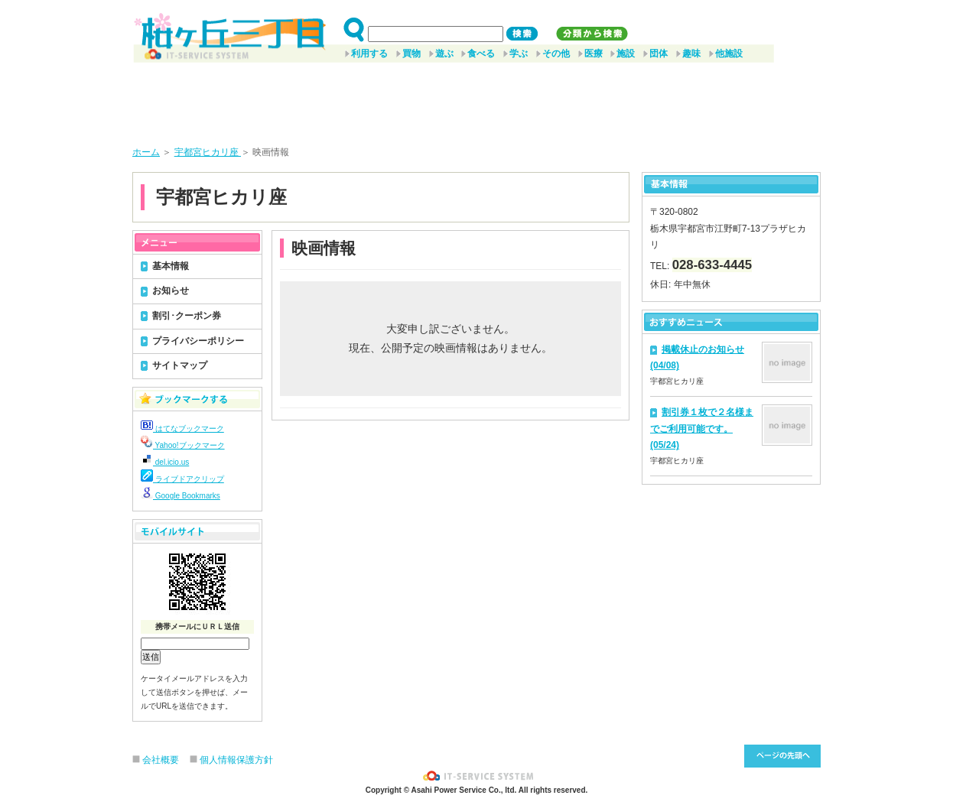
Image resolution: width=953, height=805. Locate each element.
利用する (369, 53)
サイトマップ (179, 365)
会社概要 (160, 760)
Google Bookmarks (180, 496)
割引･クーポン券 (186, 315)
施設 (625, 53)
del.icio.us (165, 462)
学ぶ (518, 53)
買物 (411, 53)
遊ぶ (444, 53)
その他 (556, 53)
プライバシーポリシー (198, 341)
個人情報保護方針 (236, 760)
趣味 (691, 53)
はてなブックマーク (182, 428)
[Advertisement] (476, 98)
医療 (593, 53)
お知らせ (170, 290)
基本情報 (170, 266)
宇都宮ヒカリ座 (207, 152)
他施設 (729, 53)
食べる (481, 53)
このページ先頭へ (782, 756)
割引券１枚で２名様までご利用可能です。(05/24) (701, 428)
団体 (658, 53)
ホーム (146, 152)
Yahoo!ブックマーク (183, 445)
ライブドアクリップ (182, 479)
